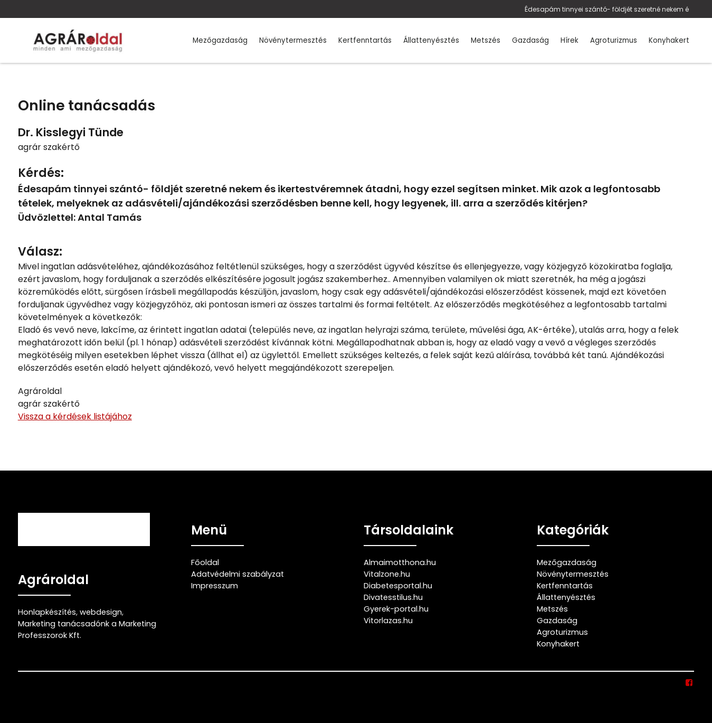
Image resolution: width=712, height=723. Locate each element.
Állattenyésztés (431, 40)
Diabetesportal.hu (398, 585)
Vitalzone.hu (387, 574)
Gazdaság (530, 40)
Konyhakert (669, 40)
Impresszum (214, 585)
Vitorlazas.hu (388, 620)
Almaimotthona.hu (400, 562)
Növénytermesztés (293, 40)
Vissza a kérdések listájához (75, 416)
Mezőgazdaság (220, 40)
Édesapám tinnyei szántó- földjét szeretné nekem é (607, 9)
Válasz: (40, 251)
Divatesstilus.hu (393, 597)
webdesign (101, 612)
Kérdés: (41, 173)
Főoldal (205, 562)
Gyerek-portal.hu (396, 609)
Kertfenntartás (365, 40)
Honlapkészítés (47, 612)
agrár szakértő (49, 147)
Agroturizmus (613, 40)
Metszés (485, 40)
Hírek (569, 40)
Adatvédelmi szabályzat (237, 574)
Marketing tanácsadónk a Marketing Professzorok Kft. (87, 629)
